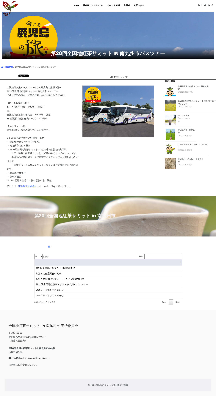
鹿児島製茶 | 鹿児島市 (186, 131)
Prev (164, 302)
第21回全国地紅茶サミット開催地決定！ (193, 87)
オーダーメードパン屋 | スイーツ (192, 146)
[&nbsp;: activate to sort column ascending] (108, 262)
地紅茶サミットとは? (93, 5)
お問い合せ (139, 5)
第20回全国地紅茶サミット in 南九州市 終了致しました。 (197, 102)
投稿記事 (9, 67)
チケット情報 (113, 5)
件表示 (41, 256)
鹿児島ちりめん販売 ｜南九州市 (190, 160)
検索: (160, 256)
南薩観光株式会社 (27, 186)
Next (178, 302)
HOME (76, 5)
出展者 (127, 5)
